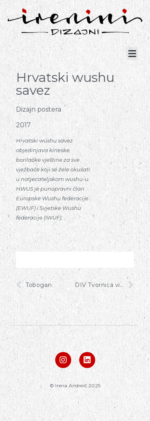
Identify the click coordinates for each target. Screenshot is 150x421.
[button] (132, 53)
